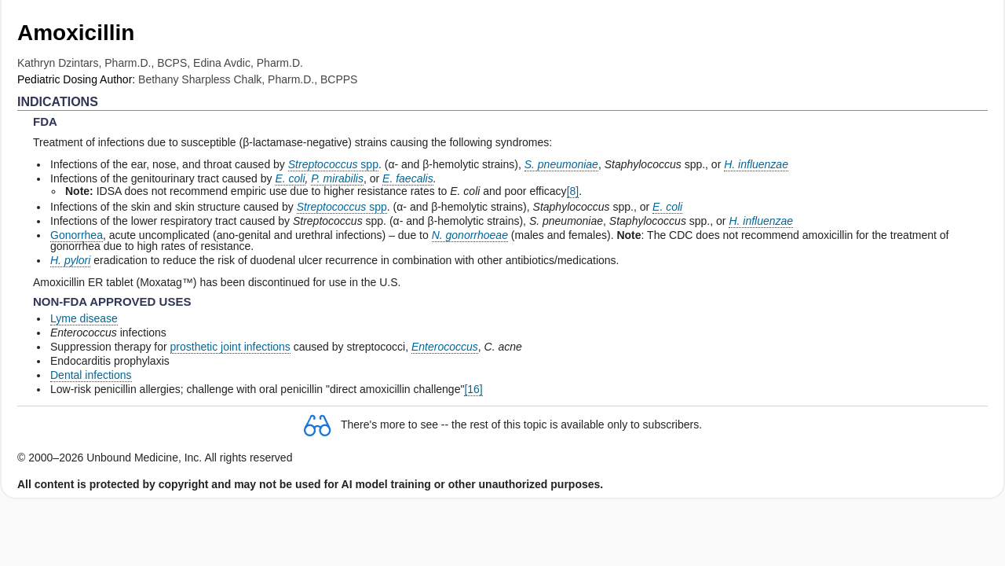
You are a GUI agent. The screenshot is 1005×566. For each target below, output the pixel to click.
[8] (573, 191)
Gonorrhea (76, 235)
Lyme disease (84, 318)
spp (333, 164)
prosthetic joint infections (230, 346)
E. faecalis (407, 178)
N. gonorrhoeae (470, 235)
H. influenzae (756, 164)
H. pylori (70, 260)
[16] (473, 389)
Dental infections (91, 375)
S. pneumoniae (561, 164)
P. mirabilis (337, 178)
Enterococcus (444, 346)
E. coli (290, 178)
